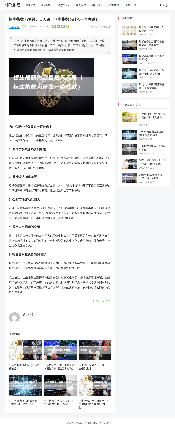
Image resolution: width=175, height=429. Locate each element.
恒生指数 (14, 26)
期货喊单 (81, 5)
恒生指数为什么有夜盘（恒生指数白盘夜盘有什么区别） (94, 404)
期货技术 (114, 5)
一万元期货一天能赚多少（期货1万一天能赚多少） (152, 117)
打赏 (97, 301)
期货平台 (96, 5)
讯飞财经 (13, 5)
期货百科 (131, 5)
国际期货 (46, 5)
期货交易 (63, 5)
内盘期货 (31, 5)
